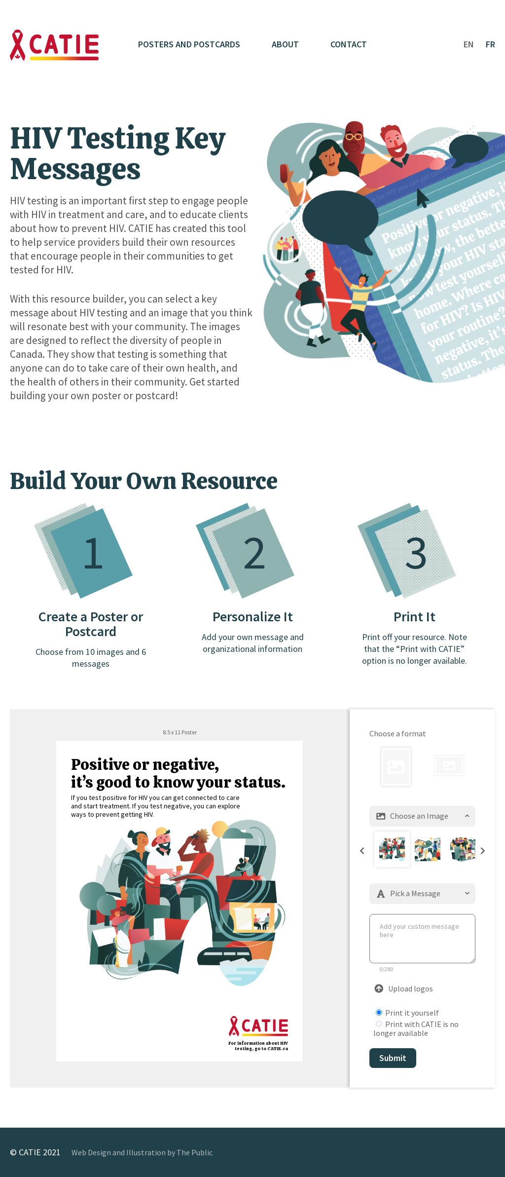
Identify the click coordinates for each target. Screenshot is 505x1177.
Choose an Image (422, 816)
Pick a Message (422, 893)
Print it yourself (407, 1013)
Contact (348, 44)
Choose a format (397, 733)
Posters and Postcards (189, 44)
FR (490, 44)
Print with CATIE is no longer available (416, 1028)
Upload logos (403, 988)
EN (469, 44)
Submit (392, 1057)
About (285, 44)
